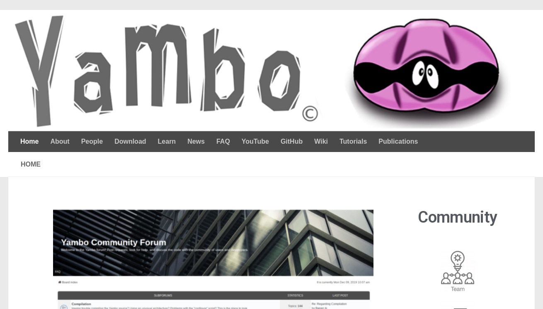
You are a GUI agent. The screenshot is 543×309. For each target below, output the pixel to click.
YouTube (255, 141)
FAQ (223, 141)
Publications (398, 141)
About (59, 141)
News (196, 141)
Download (130, 141)
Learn (167, 141)
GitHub (292, 141)
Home (29, 141)
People (92, 141)
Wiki (321, 141)
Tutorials (353, 141)
